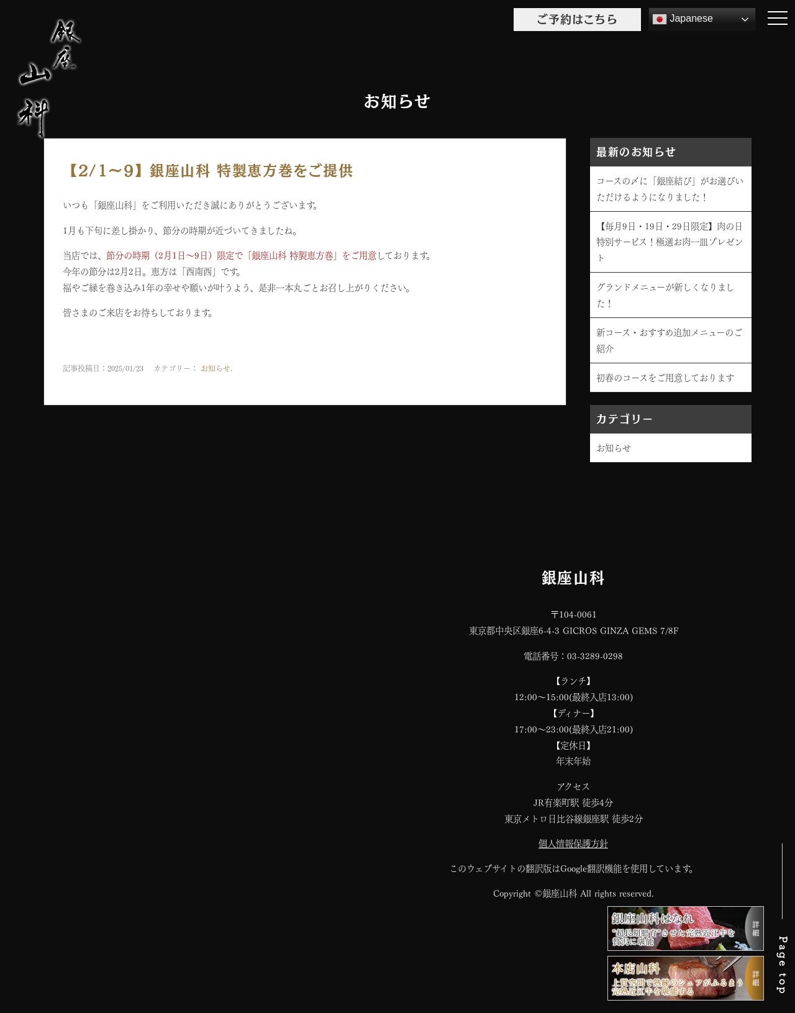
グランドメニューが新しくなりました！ (665, 294)
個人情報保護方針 (573, 843)
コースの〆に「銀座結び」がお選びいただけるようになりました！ (669, 188)
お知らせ (215, 367)
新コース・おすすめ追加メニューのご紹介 (669, 340)
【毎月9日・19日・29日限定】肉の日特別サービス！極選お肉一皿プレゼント (669, 242)
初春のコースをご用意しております (665, 377)
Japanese (682, 19)
